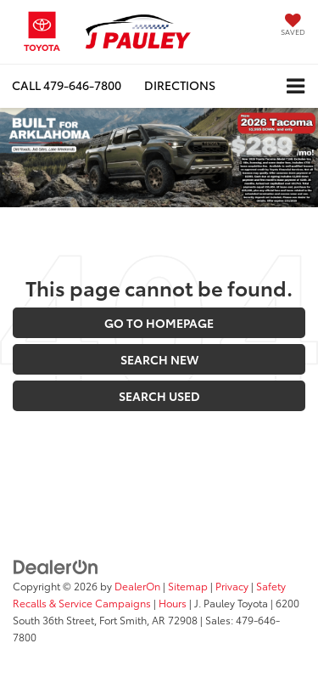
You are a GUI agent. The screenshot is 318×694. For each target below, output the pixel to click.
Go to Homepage (159, 322)
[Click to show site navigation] (295, 86)
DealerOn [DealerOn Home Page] (137, 585)
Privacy (231, 585)
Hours (173, 602)
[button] (66, 85)
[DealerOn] (56, 565)
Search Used (159, 395)
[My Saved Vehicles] (293, 25)
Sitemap (188, 585)
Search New (159, 359)
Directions (179, 84)
